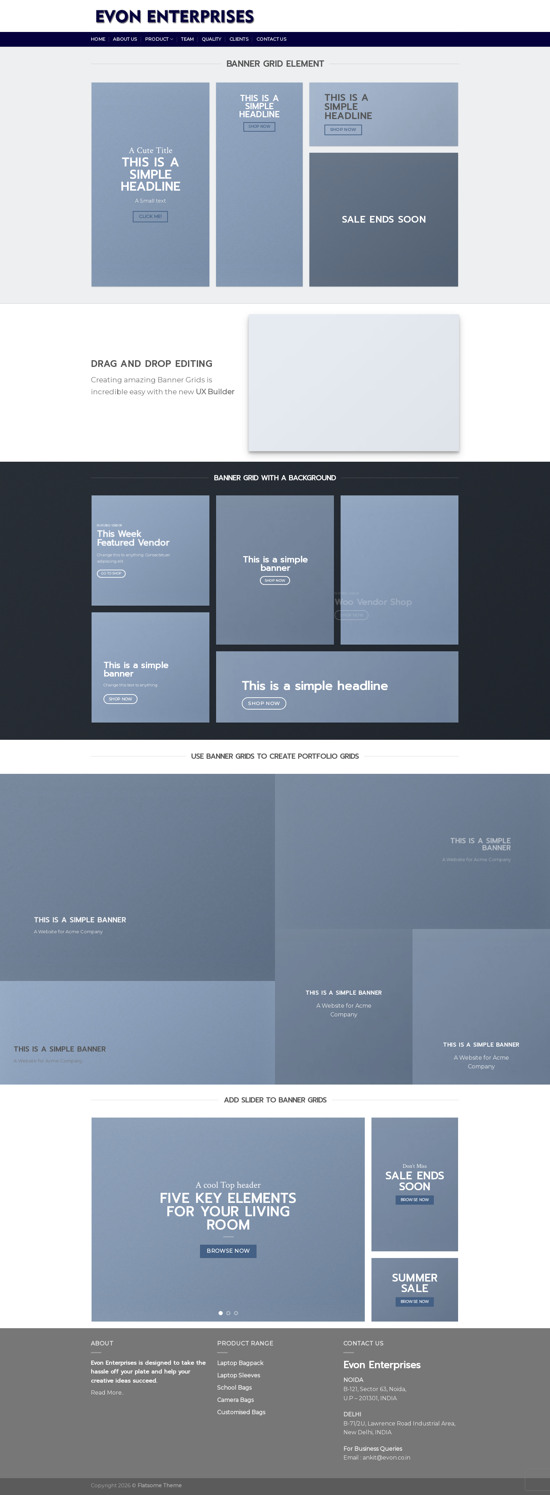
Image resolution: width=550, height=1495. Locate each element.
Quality (212, 39)
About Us (125, 39)
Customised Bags (241, 1412)
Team (187, 39)
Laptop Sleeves (238, 1375)
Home (98, 39)
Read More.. (107, 1392)
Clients (239, 39)
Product (159, 39)
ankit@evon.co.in (386, 1457)
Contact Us (271, 39)
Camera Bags (235, 1400)
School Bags (234, 1387)
